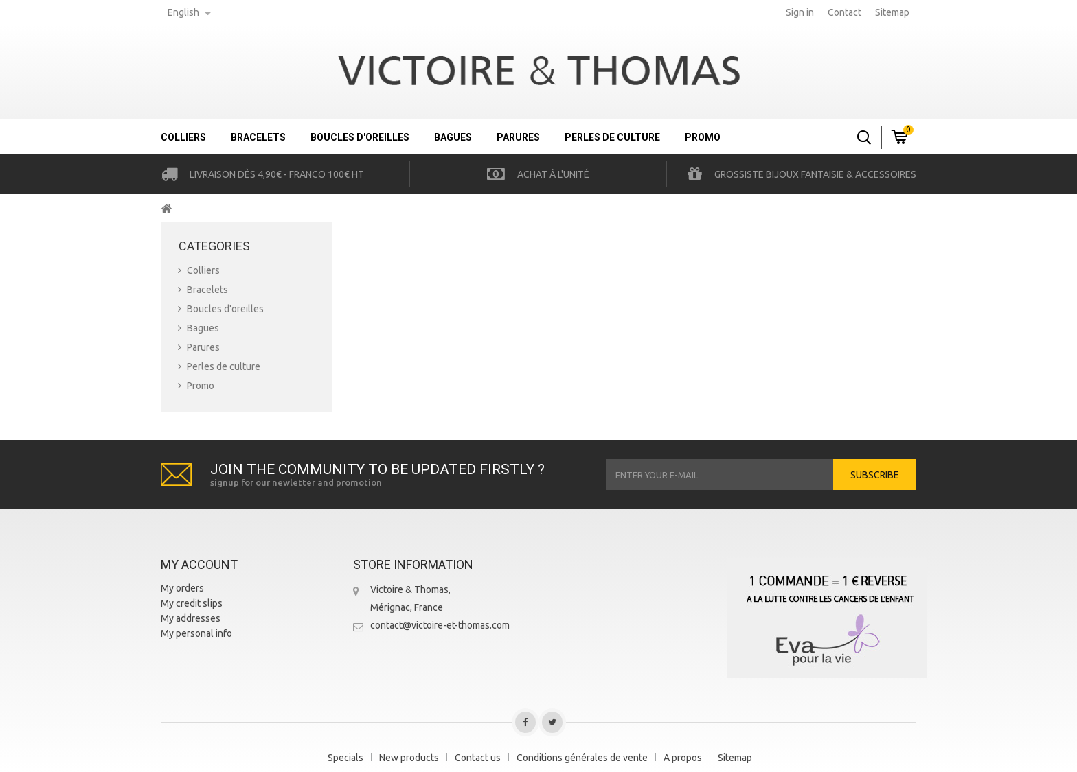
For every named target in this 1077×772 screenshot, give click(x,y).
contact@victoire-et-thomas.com (440, 625)
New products (409, 757)
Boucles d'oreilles (359, 137)
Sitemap (735, 757)
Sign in (800, 12)
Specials (345, 757)
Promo (703, 137)
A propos (683, 757)
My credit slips (192, 603)
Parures (518, 137)
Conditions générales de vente (582, 757)
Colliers (183, 137)
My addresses (190, 618)
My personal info (196, 633)
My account (199, 564)
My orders (182, 588)
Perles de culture (612, 137)
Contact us (478, 757)
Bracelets (258, 137)
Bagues (453, 137)
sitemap (892, 12)
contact (844, 12)
